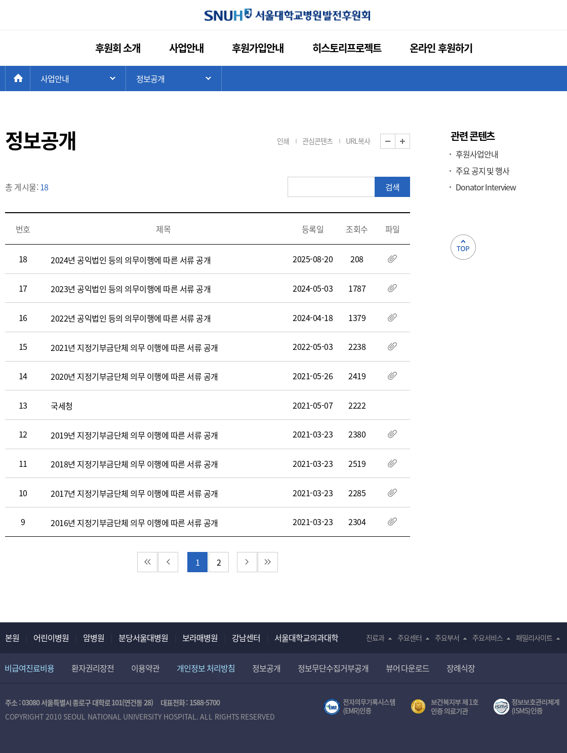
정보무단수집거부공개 (333, 668)
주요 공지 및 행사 (482, 171)
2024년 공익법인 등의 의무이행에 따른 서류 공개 (131, 260)
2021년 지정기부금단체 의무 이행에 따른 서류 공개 (134, 347)
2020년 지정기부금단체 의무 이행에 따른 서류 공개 (134, 376)
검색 (392, 187)
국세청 (62, 406)
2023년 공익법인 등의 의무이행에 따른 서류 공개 (131, 289)
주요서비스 (487, 637)
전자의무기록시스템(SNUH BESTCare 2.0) (359, 707)
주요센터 (409, 637)
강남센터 (246, 637)
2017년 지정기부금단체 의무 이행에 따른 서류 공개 (134, 493)
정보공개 (266, 668)
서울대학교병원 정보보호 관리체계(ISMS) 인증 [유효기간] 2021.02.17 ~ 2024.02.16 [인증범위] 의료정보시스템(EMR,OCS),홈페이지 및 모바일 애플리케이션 (528, 707)
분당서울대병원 (143, 637)
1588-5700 (204, 702)
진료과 (375, 637)
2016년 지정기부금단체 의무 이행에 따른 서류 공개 (134, 523)
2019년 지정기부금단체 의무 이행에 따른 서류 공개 (134, 435)
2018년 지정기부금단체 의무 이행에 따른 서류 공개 (134, 464)
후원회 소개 (118, 48)
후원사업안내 (477, 154)
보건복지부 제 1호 (444, 707)
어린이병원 (51, 637)
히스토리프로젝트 (346, 48)
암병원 (93, 637)
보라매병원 (200, 637)
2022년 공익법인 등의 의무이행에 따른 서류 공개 (131, 318)
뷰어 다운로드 (408, 668)
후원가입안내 (258, 48)
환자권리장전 (92, 668)
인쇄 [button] (283, 141)
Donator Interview (486, 187)
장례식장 (461, 668)
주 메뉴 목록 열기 (78, 78)
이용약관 (145, 668)
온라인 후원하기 (441, 48)
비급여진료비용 (29, 668)
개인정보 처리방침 (206, 668)
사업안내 (186, 48)
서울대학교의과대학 (306, 637)
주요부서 (447, 637)
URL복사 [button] (358, 141)
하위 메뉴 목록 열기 (173, 78)
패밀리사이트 (534, 637)
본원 (12, 637)
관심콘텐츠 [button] (317, 141)
